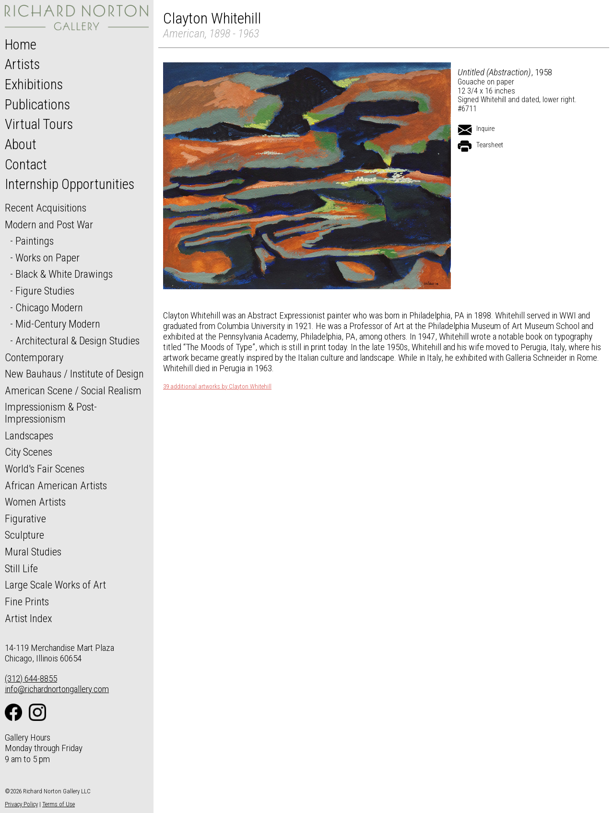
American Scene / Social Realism (73, 390)
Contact (26, 164)
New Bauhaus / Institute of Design (74, 373)
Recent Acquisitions (45, 207)
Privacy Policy (21, 804)
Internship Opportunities (69, 184)
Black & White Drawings (64, 274)
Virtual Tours (39, 124)
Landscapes (29, 435)
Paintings (34, 241)
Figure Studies (44, 290)
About (20, 144)
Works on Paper (47, 257)
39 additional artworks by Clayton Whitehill (217, 386)
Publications (37, 104)
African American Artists (56, 485)
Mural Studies (33, 551)
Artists (22, 64)
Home (20, 44)
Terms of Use (58, 804)
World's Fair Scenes (44, 468)
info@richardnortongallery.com (57, 689)
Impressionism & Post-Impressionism (51, 413)
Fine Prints (27, 601)
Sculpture (24, 535)
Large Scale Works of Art (55, 584)
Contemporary (34, 357)
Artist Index (28, 618)
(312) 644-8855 (31, 678)
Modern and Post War (49, 224)
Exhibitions (34, 84)
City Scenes (28, 452)
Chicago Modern (49, 307)
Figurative (25, 518)
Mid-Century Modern (57, 324)
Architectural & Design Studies (77, 340)
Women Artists (35, 501)
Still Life (21, 568)
